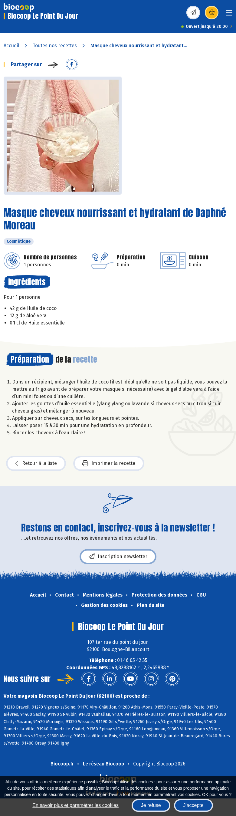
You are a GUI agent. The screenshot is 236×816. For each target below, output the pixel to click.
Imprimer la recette (108, 463)
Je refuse (151, 805)
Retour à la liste (36, 463)
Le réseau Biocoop (103, 764)
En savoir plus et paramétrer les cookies (75, 805)
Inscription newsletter (118, 557)
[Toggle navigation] (229, 14)
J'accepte (193, 805)
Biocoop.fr (62, 764)
